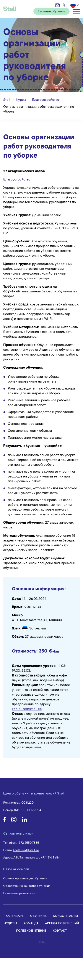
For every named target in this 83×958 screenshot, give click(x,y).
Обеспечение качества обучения (26, 886)
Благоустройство (16, 179)
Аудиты (10, 923)
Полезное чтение (31, 930)
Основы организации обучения (25, 878)
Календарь (14, 916)
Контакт (60, 930)
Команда (31, 923)
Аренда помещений (62, 923)
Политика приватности (19, 893)
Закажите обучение (51, 11)
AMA (41, 942)
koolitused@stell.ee (27, 709)
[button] (75, 5)
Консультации (65, 916)
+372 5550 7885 (28, 843)
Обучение (38, 916)
